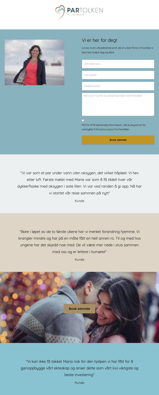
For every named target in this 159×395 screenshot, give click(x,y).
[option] (79, 183)
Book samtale (118, 139)
